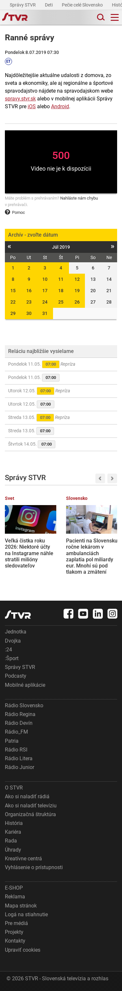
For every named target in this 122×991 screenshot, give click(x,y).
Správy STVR (23, 4)
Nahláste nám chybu (79, 198)
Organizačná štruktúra (30, 814)
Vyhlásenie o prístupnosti (34, 867)
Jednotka (15, 632)
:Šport (12, 658)
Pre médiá (16, 923)
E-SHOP (14, 888)
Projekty (14, 932)
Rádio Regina (20, 714)
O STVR (14, 788)
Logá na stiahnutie (26, 914)
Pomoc (15, 212)
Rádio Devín (19, 723)
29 (13, 313)
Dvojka (13, 641)
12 (77, 279)
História (14, 823)
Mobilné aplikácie (25, 685)
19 (77, 290)
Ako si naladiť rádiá (27, 796)
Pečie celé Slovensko (83, 4)
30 (29, 313)
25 (60, 302)
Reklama (15, 896)
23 (29, 302)
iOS (32, 106)
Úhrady (13, 850)
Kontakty (15, 941)
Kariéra (13, 832)
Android (60, 106)
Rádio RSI (16, 750)
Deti (49, 4)
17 (44, 290)
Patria (12, 741)
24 (44, 302)
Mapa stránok (21, 906)
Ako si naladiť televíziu (31, 805)
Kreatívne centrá (23, 858)
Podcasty (15, 676)
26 (77, 302)
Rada (11, 841)
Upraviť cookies (22, 950)
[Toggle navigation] (114, 17)
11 (60, 279)
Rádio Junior (19, 767)
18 (60, 290)
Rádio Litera (19, 758)
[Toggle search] (100, 17)
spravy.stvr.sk (20, 99)
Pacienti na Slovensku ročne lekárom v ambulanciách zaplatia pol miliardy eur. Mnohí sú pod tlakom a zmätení (91, 556)
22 (13, 302)
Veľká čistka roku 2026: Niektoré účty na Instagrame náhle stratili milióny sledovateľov (29, 553)
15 (13, 290)
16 (29, 290)
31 (44, 313)
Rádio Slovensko (24, 705)
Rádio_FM (16, 732)
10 (44, 279)
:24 (8, 649)
